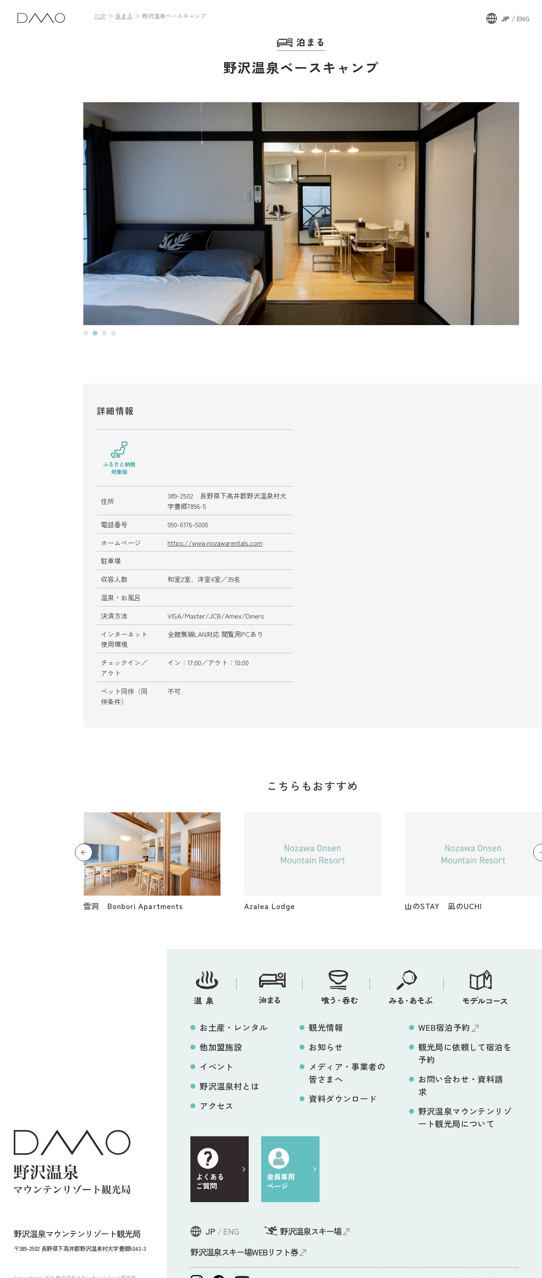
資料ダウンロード (343, 1099)
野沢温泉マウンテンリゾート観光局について (465, 1117)
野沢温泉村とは (229, 1086)
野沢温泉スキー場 (310, 1231)
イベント (217, 1066)
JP (505, 18)
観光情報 (326, 1027)
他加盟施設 (221, 1047)
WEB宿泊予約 (444, 1027)
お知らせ (326, 1047)
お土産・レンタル (233, 1027)
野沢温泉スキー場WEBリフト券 (244, 1252)
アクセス (217, 1106)
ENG (523, 18)
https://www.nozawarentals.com (214, 543)
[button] (85, 333)
